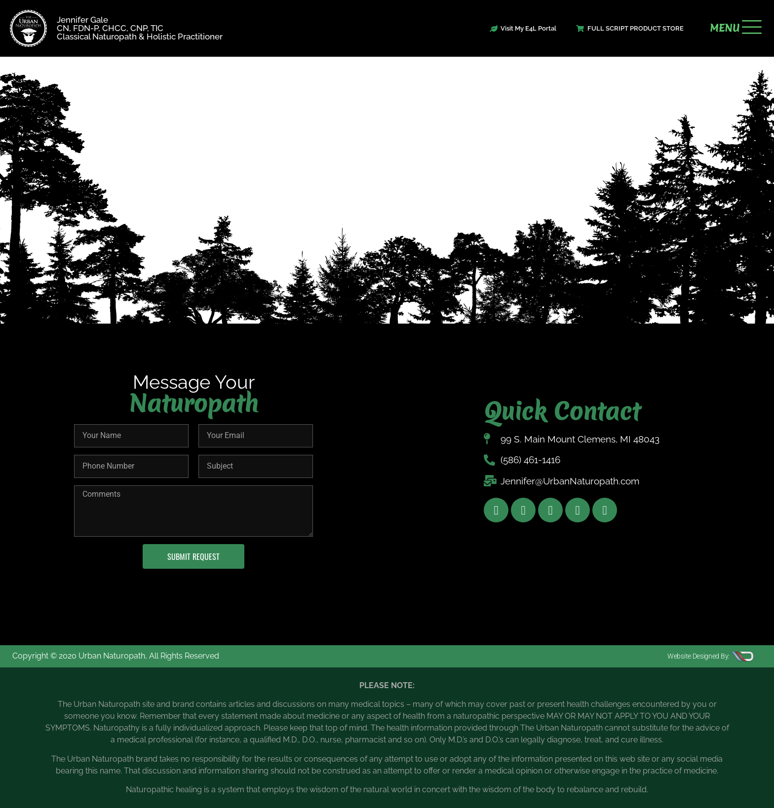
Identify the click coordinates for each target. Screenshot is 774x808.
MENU (724, 28)
